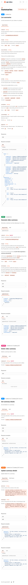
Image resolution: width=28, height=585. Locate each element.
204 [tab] (3, 381)
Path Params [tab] (4, 356)
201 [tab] (3, 316)
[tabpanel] (14, 79)
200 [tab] (3, 144)
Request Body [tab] (4, 227)
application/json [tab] (5, 294)
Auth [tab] (10, 227)
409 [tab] (7, 316)
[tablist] (14, 25)
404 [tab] (7, 438)
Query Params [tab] (5, 25)
